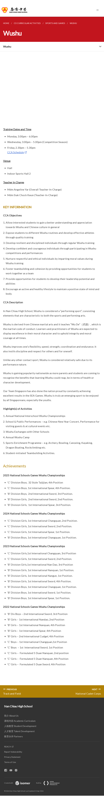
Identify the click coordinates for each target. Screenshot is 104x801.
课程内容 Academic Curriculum (19, 720)
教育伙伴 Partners (13, 736)
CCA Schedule (15, 152)
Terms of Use (10, 762)
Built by (50, 783)
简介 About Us (11, 715)
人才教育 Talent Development (19, 731)
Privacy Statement (12, 757)
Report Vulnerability (13, 751)
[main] (52, 357)
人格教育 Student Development (20, 726)
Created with (19, 783)
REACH (7, 746)
